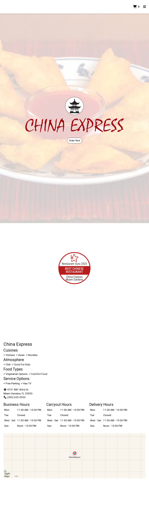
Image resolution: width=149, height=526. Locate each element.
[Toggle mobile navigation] (144, 7)
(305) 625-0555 (14, 397)
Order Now (74, 140)
